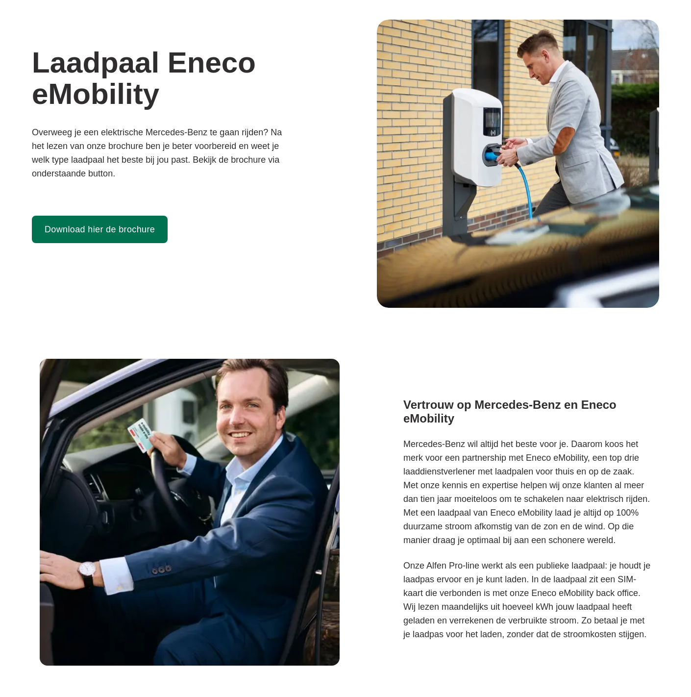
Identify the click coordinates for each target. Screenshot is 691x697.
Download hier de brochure (100, 229)
